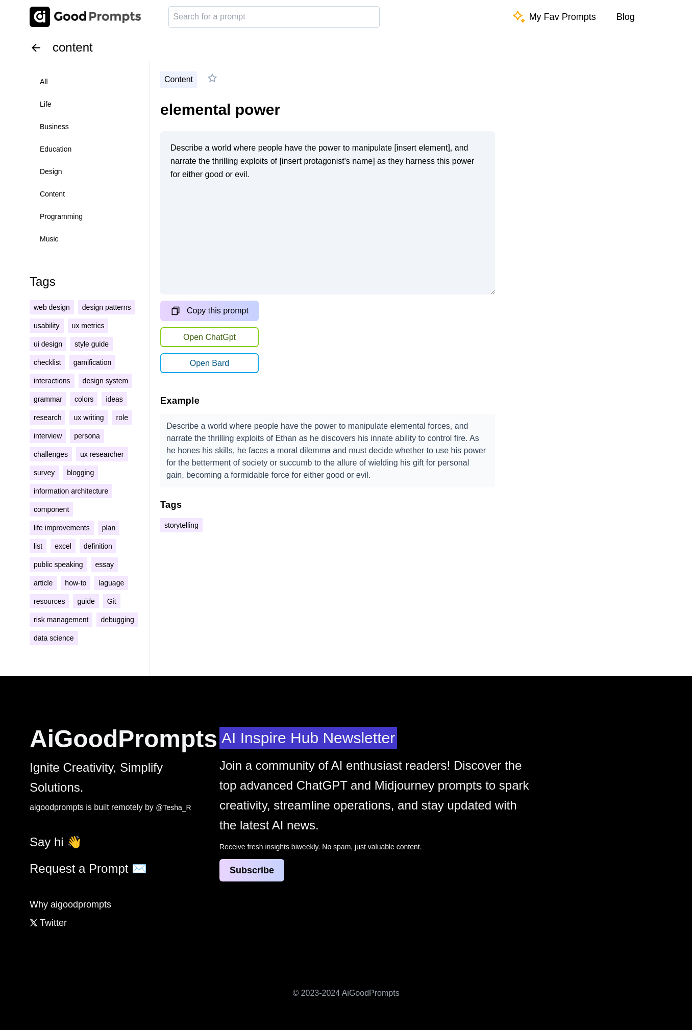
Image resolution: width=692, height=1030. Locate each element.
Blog (625, 17)
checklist (47, 362)
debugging (117, 620)
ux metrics (88, 326)
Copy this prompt (209, 311)
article (43, 583)
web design (52, 307)
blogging (80, 473)
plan (108, 528)
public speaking (58, 564)
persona (87, 436)
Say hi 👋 (56, 842)
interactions (52, 381)
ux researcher (102, 454)
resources (49, 601)
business (54, 126)
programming (61, 216)
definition (98, 546)
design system (105, 381)
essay (104, 564)
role (122, 417)
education (55, 149)
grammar (48, 399)
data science (54, 638)
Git (111, 601)
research (47, 417)
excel (63, 546)
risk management (61, 620)
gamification (92, 362)
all (44, 82)
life (46, 104)
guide (85, 601)
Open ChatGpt (209, 337)
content (52, 194)
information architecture (71, 491)
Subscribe (252, 870)
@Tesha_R (173, 807)
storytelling (181, 525)
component (51, 509)
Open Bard (209, 363)
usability (47, 326)
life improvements (62, 528)
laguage (111, 583)
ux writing (88, 417)
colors (84, 399)
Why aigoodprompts (70, 904)
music (49, 239)
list (38, 546)
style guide (92, 344)
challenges (51, 454)
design (51, 171)
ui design (48, 344)
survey (44, 473)
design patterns (106, 307)
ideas (114, 399)
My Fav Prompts (554, 17)
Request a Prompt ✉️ (88, 868)
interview (48, 436)
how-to (75, 583)
